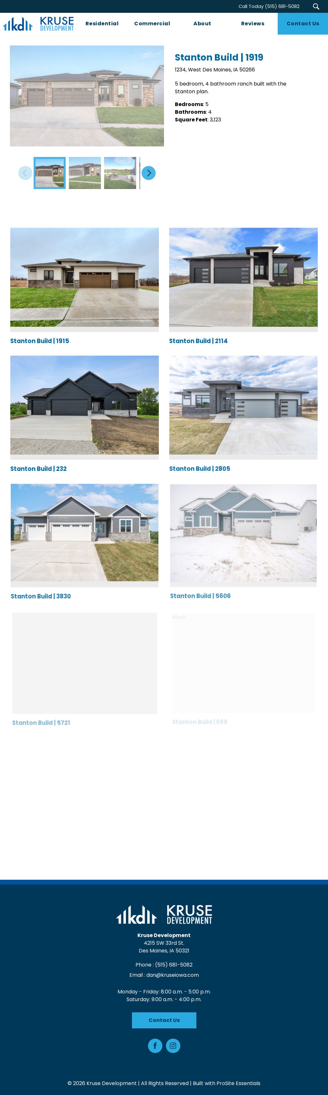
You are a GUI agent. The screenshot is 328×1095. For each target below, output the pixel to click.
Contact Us (164, 1020)
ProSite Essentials (238, 1083)
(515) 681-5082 (174, 964)
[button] (316, 6)
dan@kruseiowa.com (172, 975)
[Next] (149, 173)
